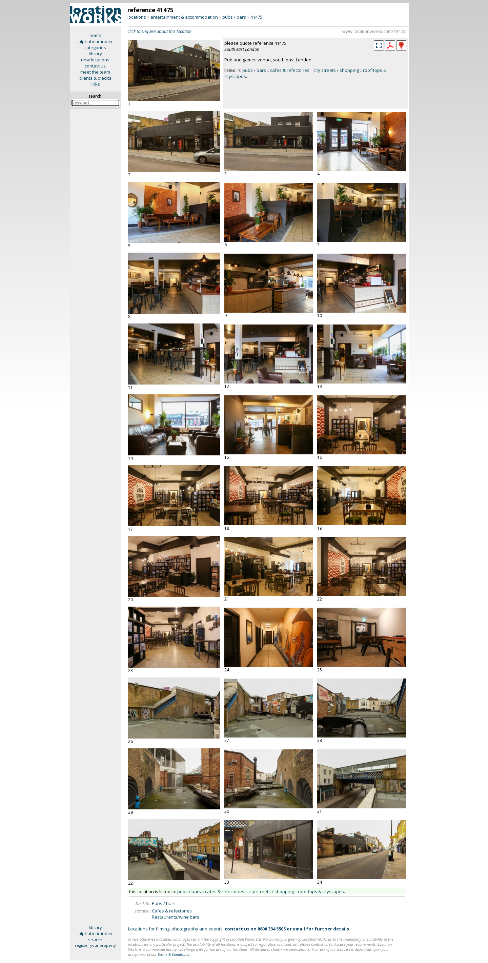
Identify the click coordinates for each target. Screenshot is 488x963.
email (299, 929)
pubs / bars (234, 17)
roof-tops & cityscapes (321, 891)
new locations (95, 60)
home (95, 35)
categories (95, 47)
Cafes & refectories (172, 911)
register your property (95, 945)
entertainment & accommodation (184, 17)
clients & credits (95, 78)
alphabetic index (95, 41)
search (95, 940)
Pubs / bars (164, 903)
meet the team (95, 72)
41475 (256, 17)
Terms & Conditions (173, 954)
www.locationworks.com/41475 (373, 31)
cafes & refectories (289, 70)
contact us (95, 66)
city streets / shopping (336, 70)
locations (136, 17)
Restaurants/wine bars (175, 917)
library (95, 54)
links (95, 84)
